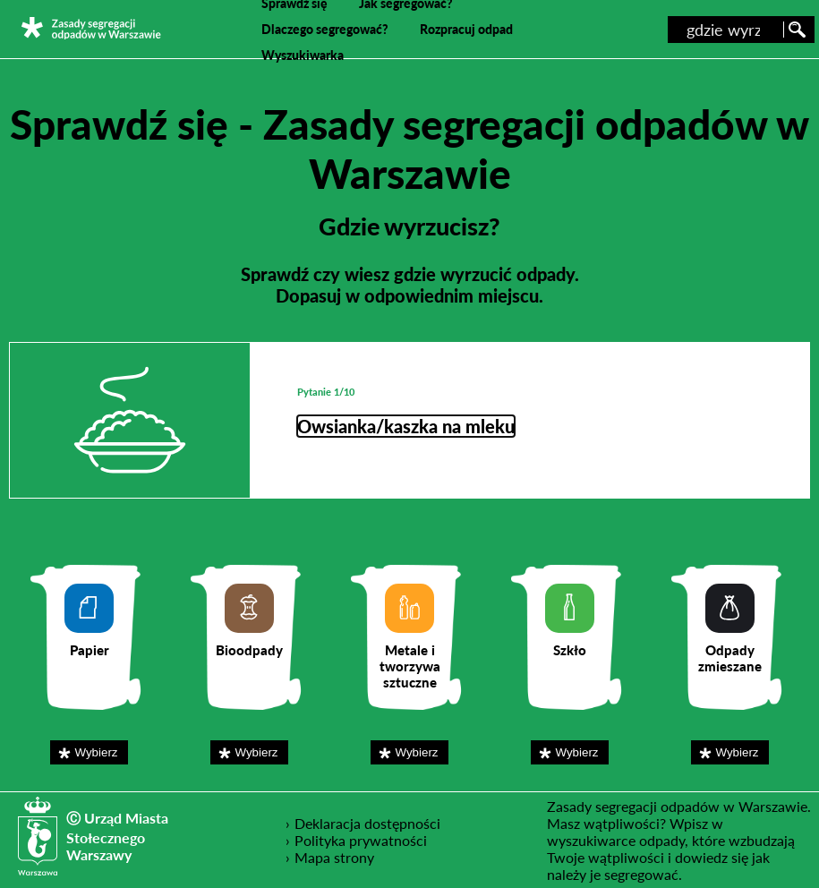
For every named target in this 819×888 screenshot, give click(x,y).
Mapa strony (334, 857)
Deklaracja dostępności (367, 823)
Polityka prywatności (361, 840)
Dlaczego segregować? (324, 29)
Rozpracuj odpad (466, 29)
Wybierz (100, 752)
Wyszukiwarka (302, 55)
